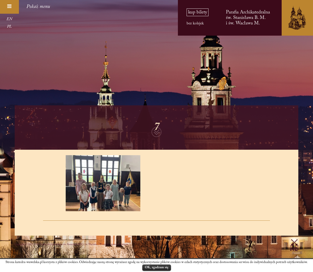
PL (9, 27)
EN (9, 19)
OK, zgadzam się (156, 267)
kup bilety (197, 12)
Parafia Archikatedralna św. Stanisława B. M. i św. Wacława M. (248, 18)
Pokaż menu (38, 6)
